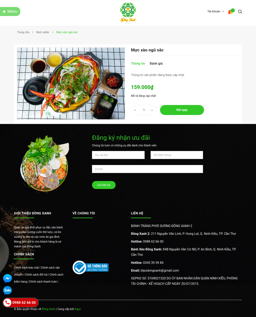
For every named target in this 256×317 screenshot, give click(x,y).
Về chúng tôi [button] (84, 213)
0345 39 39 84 (147, 263)
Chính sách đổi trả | (37, 274)
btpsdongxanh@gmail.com (155, 270)
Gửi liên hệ (103, 185)
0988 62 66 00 (147, 241)
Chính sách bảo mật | (27, 267)
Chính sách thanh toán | (43, 281)
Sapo (78, 309)
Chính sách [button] (24, 254)
